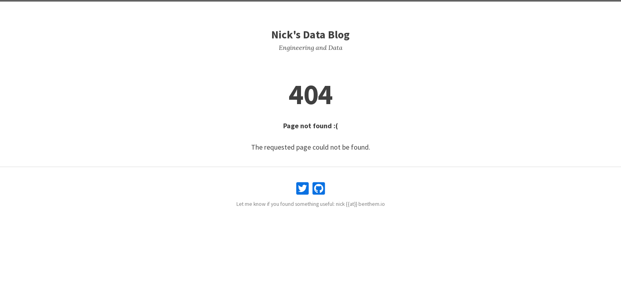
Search (348, 8)
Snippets (320, 8)
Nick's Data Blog (310, 35)
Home (270, 8)
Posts (293, 8)
